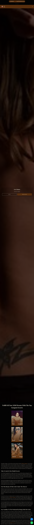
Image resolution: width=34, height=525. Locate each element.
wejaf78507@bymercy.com (20, 1)
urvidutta (3, 6)
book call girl (24, 194)
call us (9, 194)
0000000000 (12, 1)
